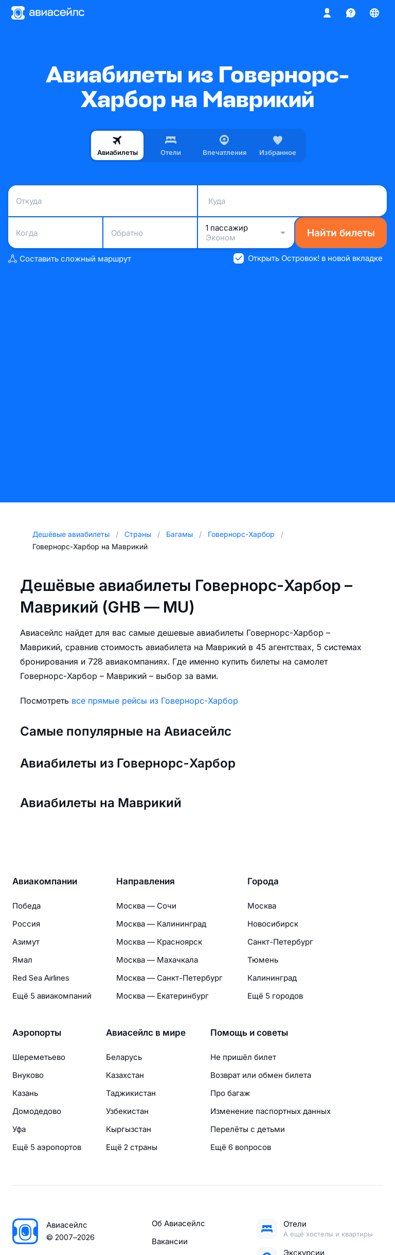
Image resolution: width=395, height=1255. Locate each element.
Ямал (22, 960)
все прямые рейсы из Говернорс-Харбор (154, 700)
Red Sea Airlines (40, 978)
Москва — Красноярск (159, 942)
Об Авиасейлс (178, 1223)
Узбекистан (127, 1111)
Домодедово (36, 1111)
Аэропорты (36, 1032)
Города (263, 881)
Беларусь (124, 1057)
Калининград (272, 978)
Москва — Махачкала (157, 960)
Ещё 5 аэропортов (46, 1147)
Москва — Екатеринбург (162, 996)
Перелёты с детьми (247, 1129)
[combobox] (102, 200)
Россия (26, 924)
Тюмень (262, 960)
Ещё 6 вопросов (240, 1147)
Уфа (19, 1129)
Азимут (26, 942)
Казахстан (125, 1075)
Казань (25, 1093)
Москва (261, 906)
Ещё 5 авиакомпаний (52, 996)
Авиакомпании (44, 881)
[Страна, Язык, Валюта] (374, 13)
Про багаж (230, 1093)
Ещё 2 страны (131, 1147)
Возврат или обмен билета (260, 1075)
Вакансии (170, 1241)
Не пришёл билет (243, 1057)
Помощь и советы (249, 1032)
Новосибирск (272, 924)
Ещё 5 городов (275, 996)
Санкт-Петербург (280, 942)
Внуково (28, 1075)
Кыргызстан (128, 1129)
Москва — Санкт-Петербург (169, 978)
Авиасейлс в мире (146, 1032)
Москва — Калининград (161, 924)
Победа (26, 906)
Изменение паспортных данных (270, 1111)
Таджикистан (131, 1093)
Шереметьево (38, 1057)
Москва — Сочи (146, 906)
